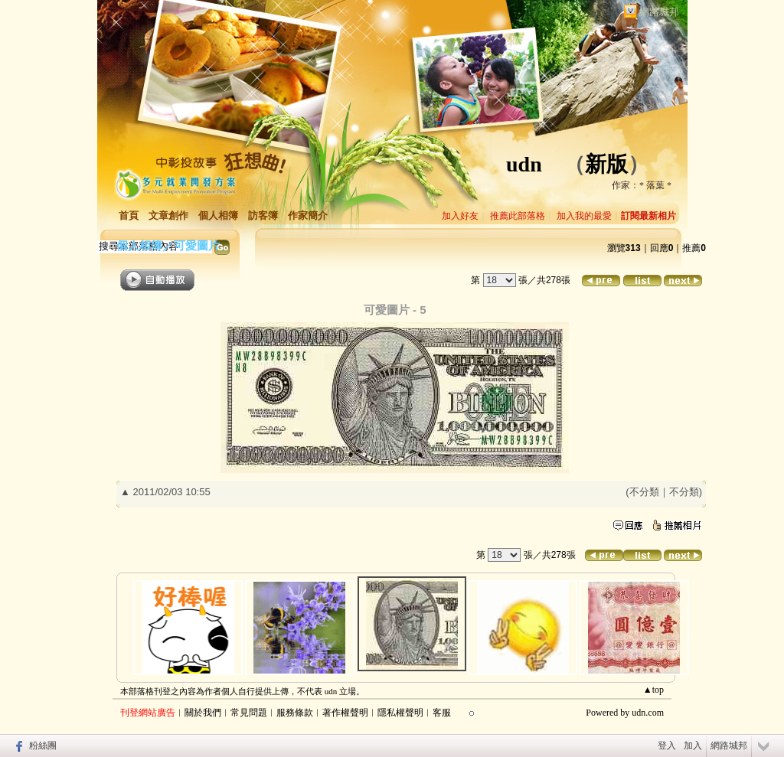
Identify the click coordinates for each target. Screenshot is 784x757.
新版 (606, 164)
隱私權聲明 (400, 712)
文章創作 (168, 215)
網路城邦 (659, 12)
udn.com (648, 712)
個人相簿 (218, 215)
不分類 (644, 492)
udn (524, 164)
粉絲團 (43, 745)
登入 (667, 745)
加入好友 (460, 215)
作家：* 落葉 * (641, 185)
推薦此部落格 (517, 215)
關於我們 (203, 712)
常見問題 (248, 712)
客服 (442, 712)
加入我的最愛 (584, 215)
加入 (693, 745)
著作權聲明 (345, 712)
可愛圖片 (197, 245)
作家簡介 (308, 215)
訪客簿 (263, 215)
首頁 (129, 215)
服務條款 (294, 712)
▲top (653, 689)
